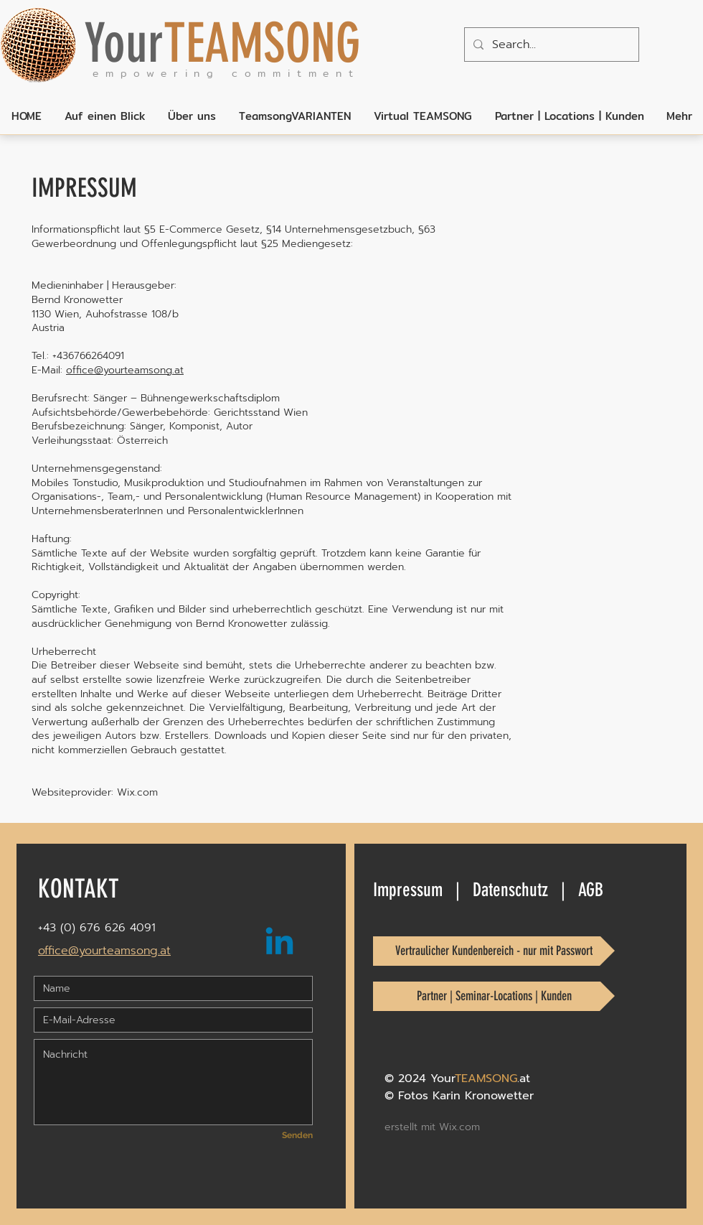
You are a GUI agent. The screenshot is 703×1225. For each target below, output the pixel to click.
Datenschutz (510, 890)
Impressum (408, 890)
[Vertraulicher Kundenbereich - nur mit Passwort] (494, 951)
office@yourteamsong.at (125, 370)
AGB (590, 890)
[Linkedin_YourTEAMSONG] (279, 944)
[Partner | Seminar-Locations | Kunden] (494, 996)
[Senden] (286, 1135)
